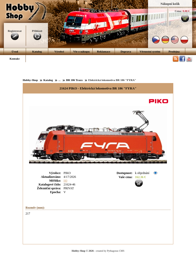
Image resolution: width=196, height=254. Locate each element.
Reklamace (103, 51)
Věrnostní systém (150, 51)
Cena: (178, 10)
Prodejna (173, 51)
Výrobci (59, 51)
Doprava (126, 51)
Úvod (14, 51)
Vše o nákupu (81, 51)
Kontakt (14, 58)
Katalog (37, 51)
